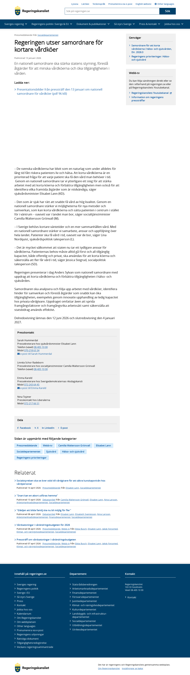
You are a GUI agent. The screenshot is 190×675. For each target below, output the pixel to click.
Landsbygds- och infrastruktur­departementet (89, 615)
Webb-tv (47, 445)
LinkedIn (49, 428)
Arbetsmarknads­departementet (90, 588)
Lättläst (85, 4)
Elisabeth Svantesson (85, 514)
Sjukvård (51, 451)
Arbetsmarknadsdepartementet (32, 502)
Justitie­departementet (84, 601)
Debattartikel (49, 499)
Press (20, 601)
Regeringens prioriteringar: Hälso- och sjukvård (151, 58)
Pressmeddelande (27, 445)
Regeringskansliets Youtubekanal (152, 93)
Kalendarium (24, 613)
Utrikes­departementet (84, 629)
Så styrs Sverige (25, 597)
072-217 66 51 (31, 403)
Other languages (164, 4)
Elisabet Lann (103, 445)
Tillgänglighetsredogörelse (32, 642)
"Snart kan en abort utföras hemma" (37, 495)
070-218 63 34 (31, 350)
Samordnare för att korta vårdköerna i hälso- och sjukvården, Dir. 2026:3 (152, 49)
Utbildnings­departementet (87, 625)
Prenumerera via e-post (120, 4)
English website (143, 4)
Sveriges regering (26, 584)
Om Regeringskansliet (29, 617)
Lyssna (74, 4)
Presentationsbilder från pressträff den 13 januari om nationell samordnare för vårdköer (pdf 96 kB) (59, 91)
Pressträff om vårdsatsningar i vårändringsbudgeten (46, 539)
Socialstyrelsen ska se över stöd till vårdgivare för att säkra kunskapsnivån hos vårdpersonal (61, 482)
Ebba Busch (81, 528)
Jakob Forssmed (110, 528)
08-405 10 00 (41, 347)
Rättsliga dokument (28, 638)
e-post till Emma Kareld (33, 388)
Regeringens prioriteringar (32, 457)
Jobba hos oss (24, 609)
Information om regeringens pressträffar (147, 99)
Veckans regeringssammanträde (35, 647)
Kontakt (21, 605)
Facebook (25, 428)
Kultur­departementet (84, 609)
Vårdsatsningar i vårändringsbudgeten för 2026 (43, 525)
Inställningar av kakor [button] (132, 668)
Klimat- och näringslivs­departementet (93, 605)
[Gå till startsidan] (31, 10)
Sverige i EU (23, 592)
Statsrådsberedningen (84, 584)
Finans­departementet (84, 592)
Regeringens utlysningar (30, 634)
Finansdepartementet (59, 517)
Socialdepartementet (48, 35)
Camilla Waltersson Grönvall (74, 445)
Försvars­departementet (85, 597)
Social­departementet (84, 621)
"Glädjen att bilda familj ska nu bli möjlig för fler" (44, 510)
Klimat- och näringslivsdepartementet (35, 531)
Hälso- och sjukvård (73, 451)
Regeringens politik (27, 588)
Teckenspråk (99, 4)
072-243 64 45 (31, 384)
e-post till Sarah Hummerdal (36, 353)
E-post (64, 428)
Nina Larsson (110, 499)
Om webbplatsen (26, 622)
